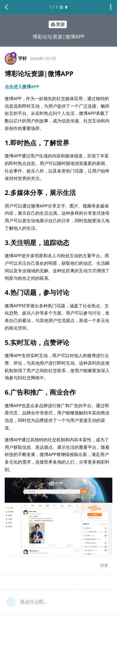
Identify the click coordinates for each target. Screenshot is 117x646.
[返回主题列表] (6, 7)
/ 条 (58, 7)
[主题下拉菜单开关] (111, 7)
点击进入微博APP (22, 87)
